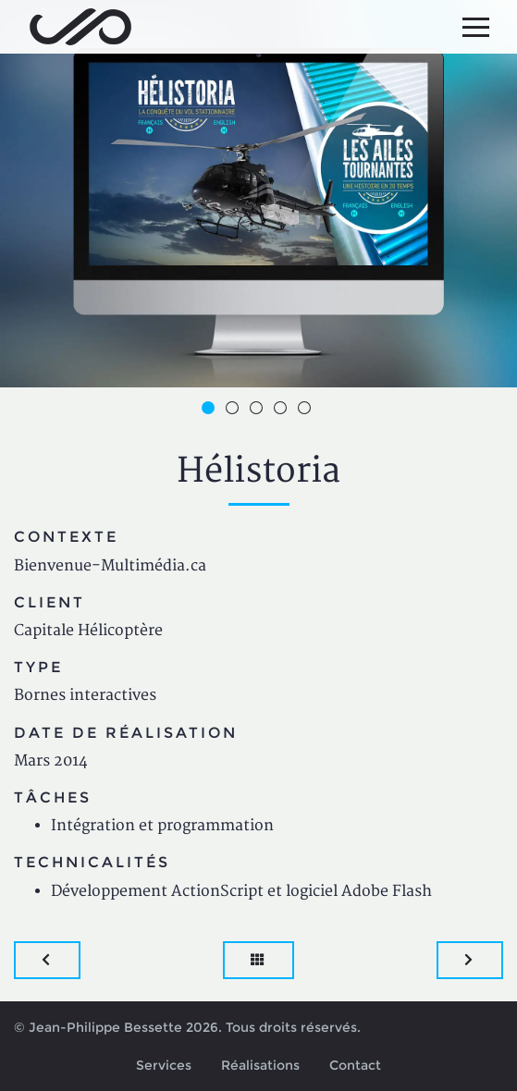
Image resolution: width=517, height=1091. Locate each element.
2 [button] (235, 410)
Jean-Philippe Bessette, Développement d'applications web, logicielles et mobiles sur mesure (80, 27)
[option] (258, 193)
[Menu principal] (475, 27)
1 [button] (211, 410)
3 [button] (259, 410)
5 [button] (307, 410)
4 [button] (283, 410)
